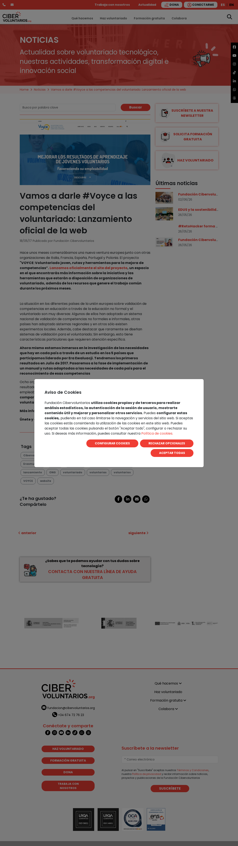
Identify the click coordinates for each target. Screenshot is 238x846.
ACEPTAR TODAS (172, 453)
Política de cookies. (157, 433)
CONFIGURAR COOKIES (112, 443)
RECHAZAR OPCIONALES (166, 443)
